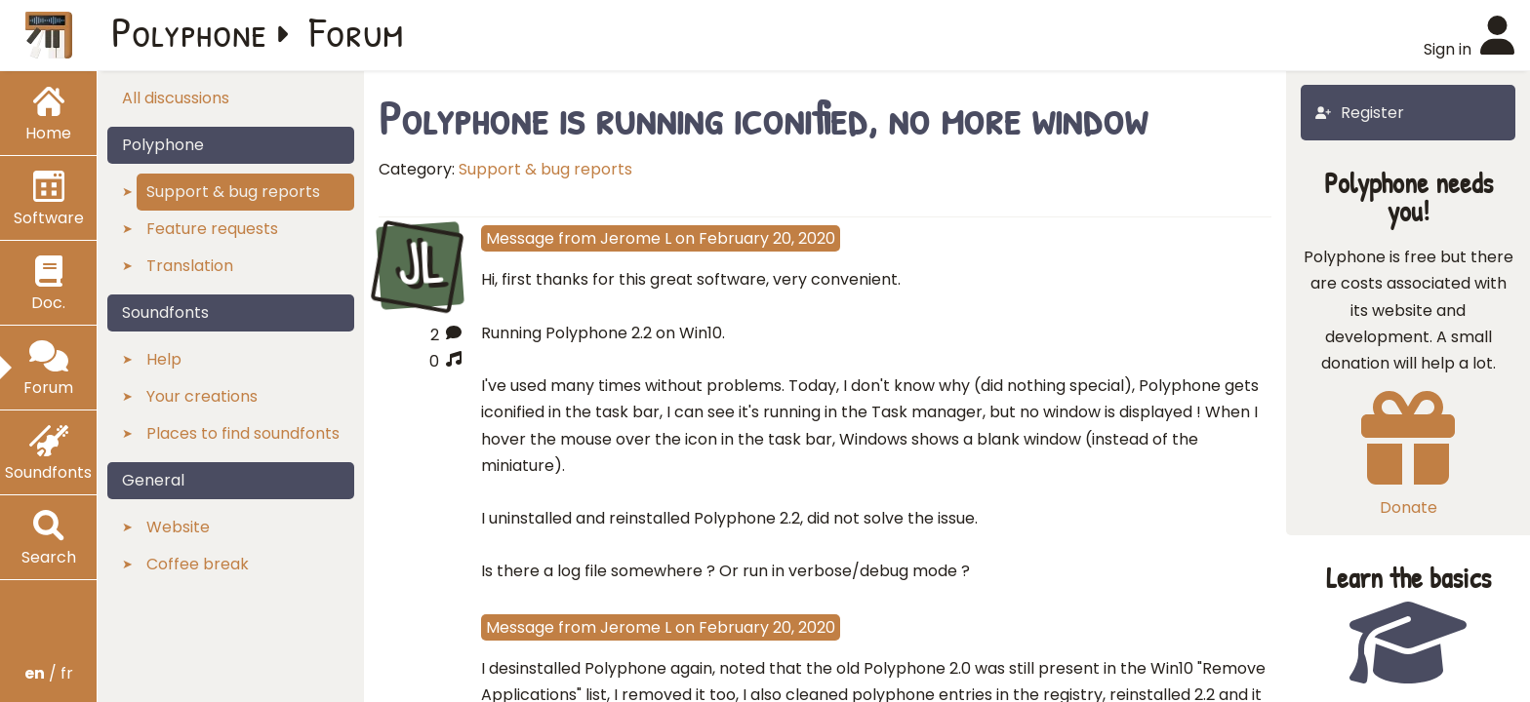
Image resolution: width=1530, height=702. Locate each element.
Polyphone (189, 31)
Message (520, 238)
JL (419, 262)
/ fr (48, 673)
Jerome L (635, 238)
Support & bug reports (545, 169)
